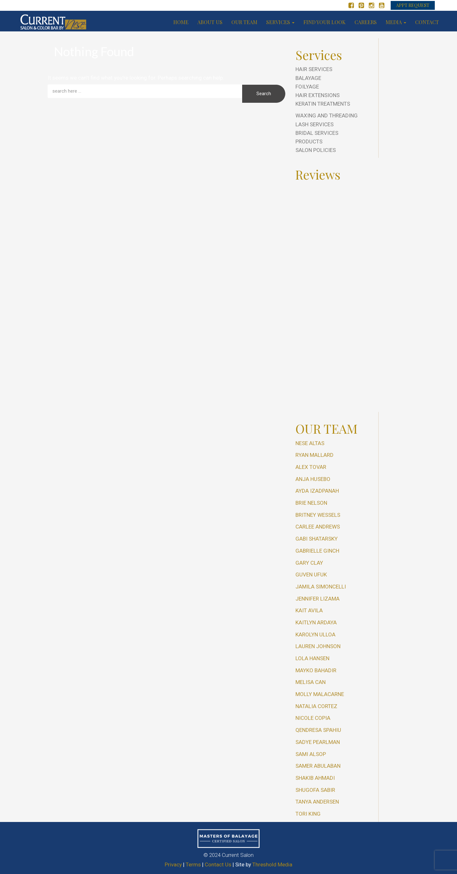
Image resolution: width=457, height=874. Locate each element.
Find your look (324, 22)
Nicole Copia (312, 718)
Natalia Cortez (316, 706)
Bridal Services (316, 133)
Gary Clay (309, 563)
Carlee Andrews (317, 526)
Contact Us (218, 864)
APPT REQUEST (412, 5)
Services (280, 22)
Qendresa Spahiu (318, 730)
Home (181, 22)
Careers (365, 22)
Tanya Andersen (317, 801)
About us (209, 22)
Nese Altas (309, 443)
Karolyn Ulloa (315, 634)
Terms (193, 864)
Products (308, 141)
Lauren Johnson (318, 646)
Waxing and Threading (326, 115)
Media (396, 22)
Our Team (244, 22)
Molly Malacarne (319, 694)
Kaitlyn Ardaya (316, 622)
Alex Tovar (310, 467)
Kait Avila (309, 610)
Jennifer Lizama (317, 598)
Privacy (173, 864)
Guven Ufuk (311, 574)
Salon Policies (315, 150)
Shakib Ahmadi (315, 778)
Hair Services (313, 69)
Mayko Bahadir (315, 670)
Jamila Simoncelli (320, 586)
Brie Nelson (311, 503)
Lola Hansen (312, 658)
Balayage (308, 78)
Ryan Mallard (314, 455)
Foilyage (307, 86)
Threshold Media (272, 864)
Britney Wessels (317, 515)
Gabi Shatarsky (316, 539)
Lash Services (314, 124)
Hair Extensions (317, 95)
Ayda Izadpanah (317, 491)
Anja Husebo (312, 479)
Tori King (308, 814)
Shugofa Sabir (315, 790)
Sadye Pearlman (317, 742)
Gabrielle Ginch (317, 551)
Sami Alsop (310, 754)
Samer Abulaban (318, 766)
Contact (427, 22)
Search (263, 93)
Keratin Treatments (322, 104)
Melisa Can (310, 682)
